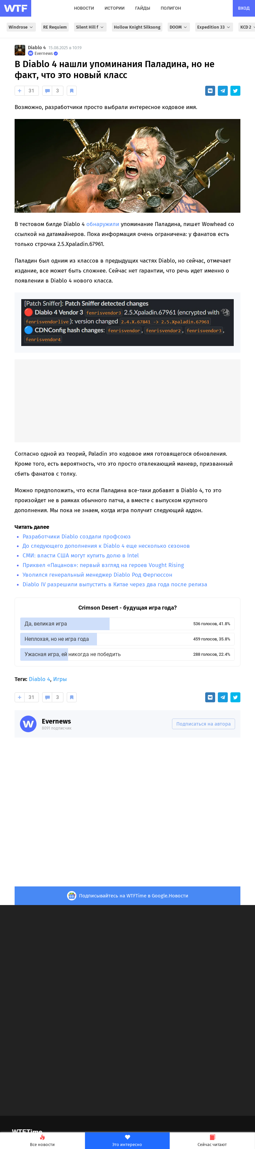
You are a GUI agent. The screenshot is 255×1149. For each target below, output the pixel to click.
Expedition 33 (214, 27)
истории (115, 8)
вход (244, 8)
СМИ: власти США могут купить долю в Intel (81, 555)
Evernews (56, 721)
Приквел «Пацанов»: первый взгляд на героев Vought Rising (103, 565)
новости (84, 8)
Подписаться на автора (203, 724)
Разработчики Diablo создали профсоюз (77, 536)
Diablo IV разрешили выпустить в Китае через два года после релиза (115, 584)
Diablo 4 (37, 48)
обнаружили (102, 224)
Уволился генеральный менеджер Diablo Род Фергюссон (97, 574)
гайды (142, 8)
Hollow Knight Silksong (137, 27)
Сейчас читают (212, 1141)
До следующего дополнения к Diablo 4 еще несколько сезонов (106, 545)
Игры (60, 679)
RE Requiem (55, 27)
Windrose (21, 27)
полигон (171, 8)
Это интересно (127, 1141)
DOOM (179, 27)
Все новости (42, 1141)
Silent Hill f (90, 27)
